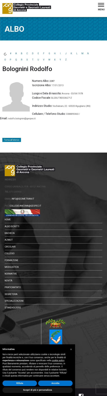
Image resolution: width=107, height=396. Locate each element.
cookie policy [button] (58, 360)
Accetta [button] (55, 383)
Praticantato (13, 287)
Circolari (10, 246)
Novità (8, 280)
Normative (11, 273)
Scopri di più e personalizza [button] (37, 390)
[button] (101, 7)
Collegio (10, 253)
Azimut (9, 240)
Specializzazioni (14, 301)
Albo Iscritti (12, 226)
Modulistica (12, 267)
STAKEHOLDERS (13, 307)
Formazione (11, 260)
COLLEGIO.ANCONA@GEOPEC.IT (25, 206)
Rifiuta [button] (19, 383)
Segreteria (11, 294)
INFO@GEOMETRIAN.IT (22, 199)
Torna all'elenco (11, 140)
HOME (8, 219)
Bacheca (10, 233)
